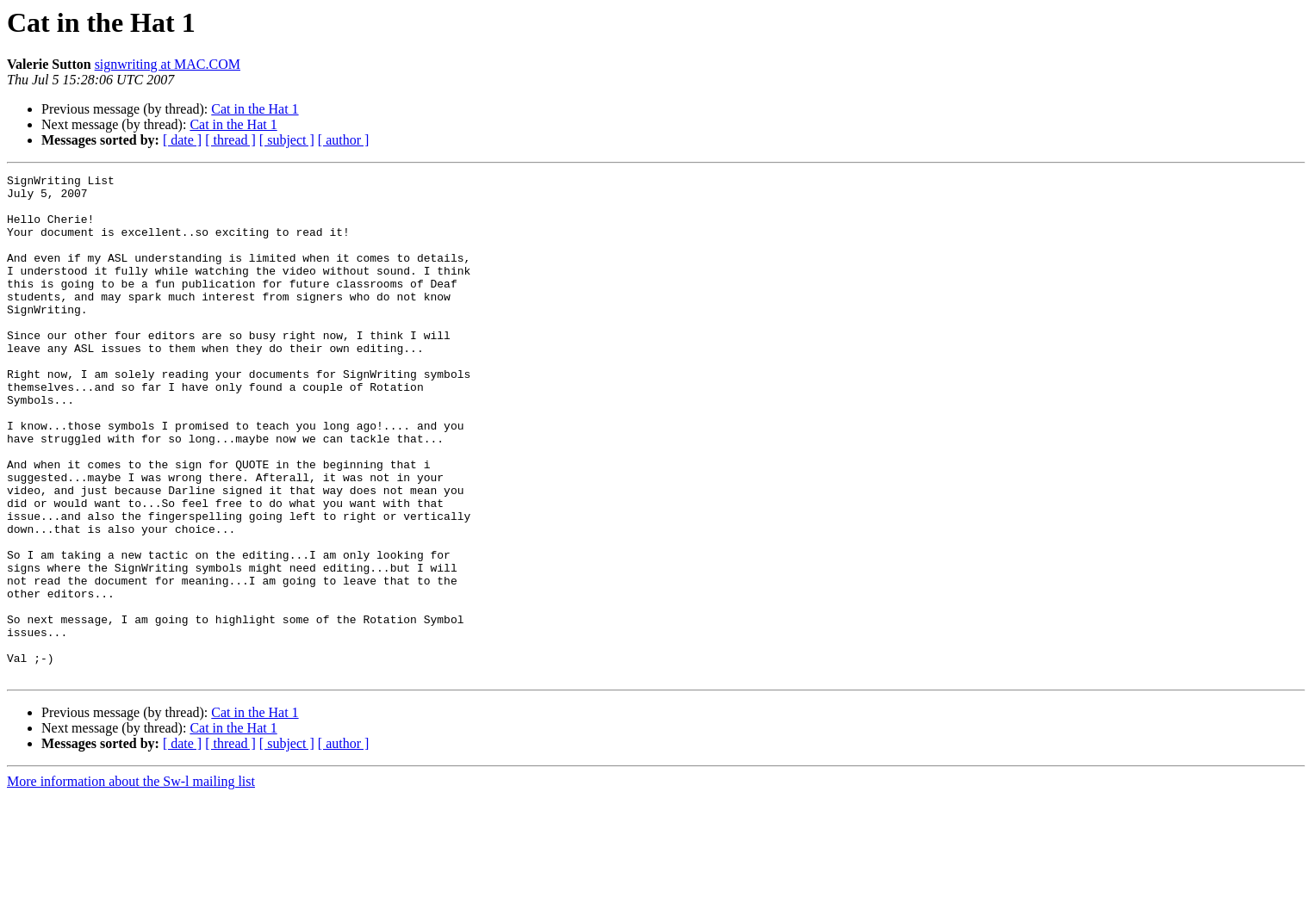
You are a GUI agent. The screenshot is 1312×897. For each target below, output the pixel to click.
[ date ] (182, 140)
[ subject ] (286, 140)
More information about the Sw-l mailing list (131, 882)
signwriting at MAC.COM (167, 64)
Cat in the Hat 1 (254, 109)
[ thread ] (230, 140)
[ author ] (344, 140)
